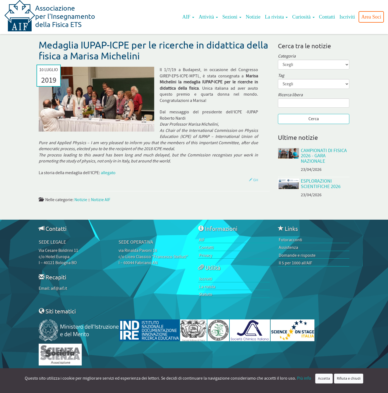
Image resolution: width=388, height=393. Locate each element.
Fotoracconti (290, 240)
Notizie (253, 17)
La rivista (276, 17)
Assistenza (288, 247)
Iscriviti (347, 17)
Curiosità (303, 17)
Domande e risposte (297, 255)
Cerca (313, 119)
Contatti (327, 17)
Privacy (205, 255)
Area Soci (371, 17)
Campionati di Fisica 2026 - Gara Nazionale (324, 155)
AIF (188, 17)
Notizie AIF (100, 199)
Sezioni (231, 17)
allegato (108, 173)
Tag (281, 76)
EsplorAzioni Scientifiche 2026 (321, 183)
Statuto (205, 294)
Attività (208, 17)
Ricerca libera (290, 95)
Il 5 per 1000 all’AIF (295, 263)
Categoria (287, 56)
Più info (304, 378)
